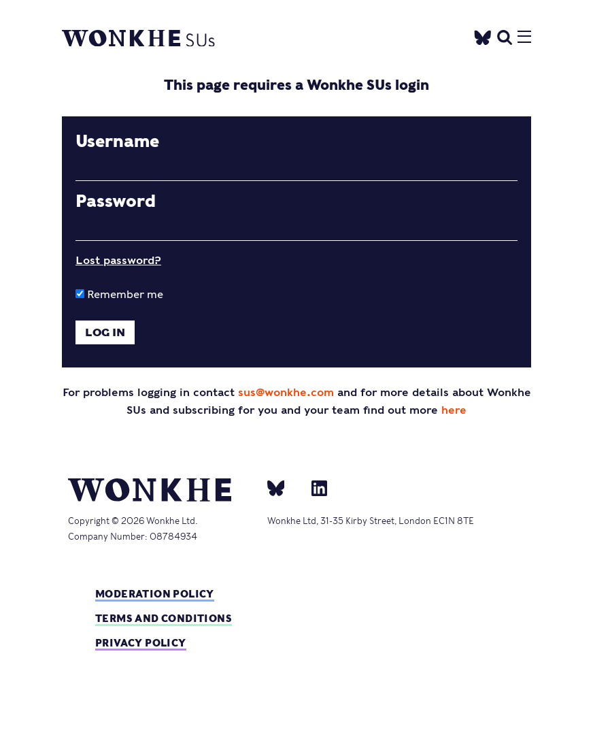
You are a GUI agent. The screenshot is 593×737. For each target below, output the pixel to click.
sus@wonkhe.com (286, 392)
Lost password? (118, 260)
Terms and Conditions (163, 618)
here (454, 410)
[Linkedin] (314, 487)
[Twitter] (483, 35)
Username (117, 141)
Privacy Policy (140, 643)
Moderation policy (154, 594)
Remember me (119, 294)
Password (115, 201)
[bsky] (284, 487)
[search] (504, 36)
